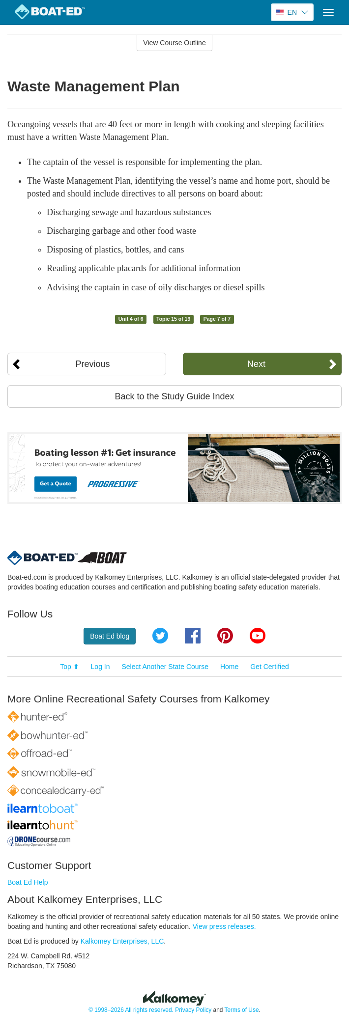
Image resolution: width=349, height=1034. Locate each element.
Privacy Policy (193, 1009)
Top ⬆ (69, 667)
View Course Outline (174, 43)
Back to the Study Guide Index (174, 396)
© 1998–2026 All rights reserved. (131, 1009)
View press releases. (224, 926)
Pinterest (225, 635)
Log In (100, 667)
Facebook (193, 635)
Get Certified (269, 667)
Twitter (160, 635)
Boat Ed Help (27, 882)
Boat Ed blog (109, 636)
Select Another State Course (164, 667)
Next (256, 364)
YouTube (257, 635)
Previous (92, 364)
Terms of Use (241, 1009)
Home (229, 667)
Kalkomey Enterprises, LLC (122, 941)
